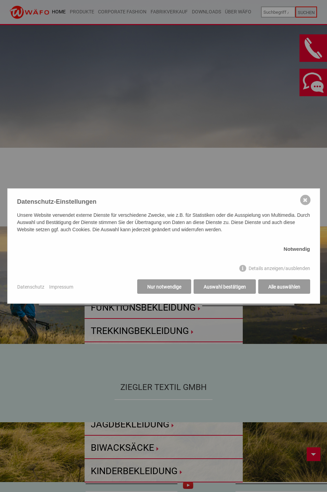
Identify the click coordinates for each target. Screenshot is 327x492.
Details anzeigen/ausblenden (279, 268)
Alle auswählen (284, 286)
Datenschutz (30, 286)
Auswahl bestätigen (225, 286)
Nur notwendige (164, 286)
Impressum (61, 286)
